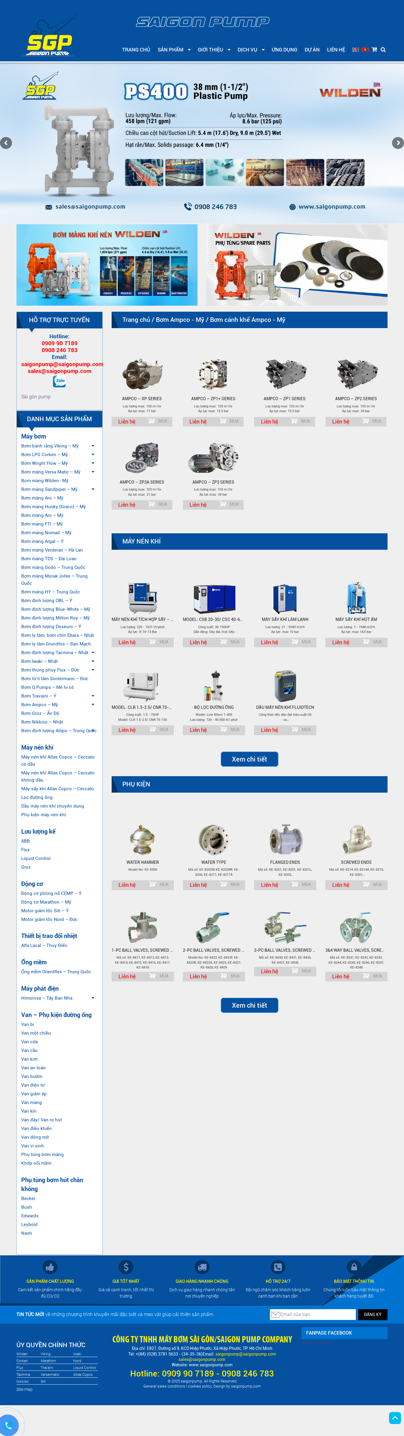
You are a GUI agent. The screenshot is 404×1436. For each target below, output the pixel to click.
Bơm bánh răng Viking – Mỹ (50, 446)
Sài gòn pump (36, 397)
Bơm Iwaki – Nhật (39, 661)
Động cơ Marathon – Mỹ (46, 902)
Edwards (30, 1216)
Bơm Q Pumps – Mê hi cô (47, 687)
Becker (28, 1198)
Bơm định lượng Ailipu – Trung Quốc (59, 730)
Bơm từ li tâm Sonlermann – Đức (54, 678)
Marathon (48, 1361)
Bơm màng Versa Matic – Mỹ (51, 472)
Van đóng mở (35, 1137)
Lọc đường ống (37, 797)
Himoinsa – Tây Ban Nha (46, 998)
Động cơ (32, 883)
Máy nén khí (37, 747)
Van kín (29, 1111)
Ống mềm (34, 962)
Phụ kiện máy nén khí (43, 814)
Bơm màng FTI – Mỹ (42, 524)
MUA (162, 421)
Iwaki (77, 1354)
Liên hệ (336, 50)
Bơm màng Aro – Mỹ (42, 498)
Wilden (22, 1354)
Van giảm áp (34, 1094)
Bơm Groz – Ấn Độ (40, 713)
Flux (25, 849)
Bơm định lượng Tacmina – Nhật (54, 652)
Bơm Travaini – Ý (38, 696)
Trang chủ (136, 50)
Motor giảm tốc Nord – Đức (49, 919)
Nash (26, 1233)
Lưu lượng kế (38, 831)
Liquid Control (36, 858)
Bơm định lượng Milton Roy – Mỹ (55, 618)
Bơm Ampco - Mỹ (180, 319)
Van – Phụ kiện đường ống (56, 1014)
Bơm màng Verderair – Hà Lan (52, 550)
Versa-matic (50, 1375)
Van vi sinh (32, 1146)
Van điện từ (33, 1085)
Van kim (29, 1059)
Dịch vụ (247, 50)
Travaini (47, 1368)
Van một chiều (36, 1033)
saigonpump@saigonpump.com (62, 364)
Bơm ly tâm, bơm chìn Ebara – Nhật (57, 635)
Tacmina (23, 1375)
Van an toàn (33, 1067)
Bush (26, 1207)
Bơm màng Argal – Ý (42, 541)
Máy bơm (33, 436)
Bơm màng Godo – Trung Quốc (53, 567)
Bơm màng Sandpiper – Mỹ (49, 489)
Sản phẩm (170, 50)
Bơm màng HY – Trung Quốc (50, 592)
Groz (26, 867)
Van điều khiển (36, 1128)
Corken (22, 1361)
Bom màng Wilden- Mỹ (45, 480)
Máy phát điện (40, 988)
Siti (43, 1381)
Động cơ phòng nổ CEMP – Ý (51, 893)
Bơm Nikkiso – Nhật (42, 722)
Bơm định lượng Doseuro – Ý (51, 626)
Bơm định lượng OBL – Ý (46, 600)
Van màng (31, 1102)
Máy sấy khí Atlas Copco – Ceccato (57, 788)
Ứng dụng (284, 50)
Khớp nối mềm (36, 1163)
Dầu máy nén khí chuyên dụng (52, 806)
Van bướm (31, 1076)
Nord (77, 1361)
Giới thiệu (210, 50)
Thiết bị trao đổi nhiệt (49, 935)
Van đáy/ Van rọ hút (41, 1120)
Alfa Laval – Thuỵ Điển (44, 945)
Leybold (29, 1224)
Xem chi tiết (249, 759)
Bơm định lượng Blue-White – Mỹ (55, 609)
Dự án (312, 50)
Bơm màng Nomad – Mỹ (46, 532)
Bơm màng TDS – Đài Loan (49, 558)
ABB (25, 841)
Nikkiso (22, 1381)
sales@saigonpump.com (59, 371)
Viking (46, 1354)
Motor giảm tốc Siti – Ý (45, 910)
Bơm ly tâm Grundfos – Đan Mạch (56, 644)
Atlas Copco (83, 1375)
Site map (24, 1389)
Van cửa (29, 1041)
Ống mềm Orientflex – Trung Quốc (56, 971)
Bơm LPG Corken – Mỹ (44, 454)
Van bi (27, 1024)
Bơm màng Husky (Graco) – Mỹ (53, 506)
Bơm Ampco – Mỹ (39, 704)
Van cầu (29, 1050)
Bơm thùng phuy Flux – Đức (50, 670)
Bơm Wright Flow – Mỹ (44, 463)
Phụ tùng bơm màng (42, 1154)
